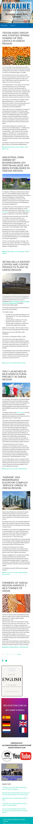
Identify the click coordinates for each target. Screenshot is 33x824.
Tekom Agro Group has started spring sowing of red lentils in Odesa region (15, 38)
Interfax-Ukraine (20, 395)
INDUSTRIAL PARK (9, 244)
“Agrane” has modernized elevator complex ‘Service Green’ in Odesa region (15, 460)
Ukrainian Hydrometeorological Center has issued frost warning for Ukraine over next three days (15, 793)
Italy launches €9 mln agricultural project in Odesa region (14, 358)
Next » (19, 654)
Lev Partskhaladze (19, 244)
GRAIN (11, 621)
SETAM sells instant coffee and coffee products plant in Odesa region (16, 253)
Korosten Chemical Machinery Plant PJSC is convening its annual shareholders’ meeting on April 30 (15, 810)
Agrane (6, 550)
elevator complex (13, 550)
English (13, 25)
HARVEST (16, 621)
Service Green (6, 552)
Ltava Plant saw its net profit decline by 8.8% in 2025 (15, 799)
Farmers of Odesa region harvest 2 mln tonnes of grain (14, 561)
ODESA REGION (23, 550)
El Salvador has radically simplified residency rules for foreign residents (14, 804)
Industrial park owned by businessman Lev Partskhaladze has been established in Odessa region (16, 157)
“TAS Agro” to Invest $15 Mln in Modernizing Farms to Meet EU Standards (14, 788)
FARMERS (6, 621)
